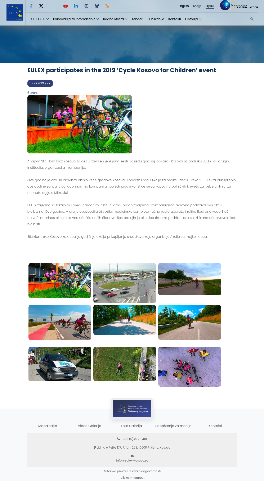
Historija (191, 19)
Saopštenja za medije (173, 425)
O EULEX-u (37, 19)
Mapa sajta (47, 425)
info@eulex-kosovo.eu (132, 460)
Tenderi (137, 19)
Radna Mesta (113, 19)
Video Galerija (89, 425)
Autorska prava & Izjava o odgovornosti (132, 471)
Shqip (197, 6)
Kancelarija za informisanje (74, 19)
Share (32, 93)
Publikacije (155, 19)
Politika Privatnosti (132, 478)
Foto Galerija (131, 425)
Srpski (210, 6)
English (184, 6)
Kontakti (174, 19)
